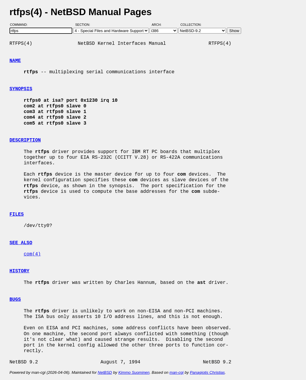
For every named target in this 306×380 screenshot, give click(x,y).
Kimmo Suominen (133, 372)
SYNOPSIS (20, 89)
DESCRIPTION (25, 140)
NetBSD (105, 372)
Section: (84, 24)
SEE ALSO (20, 243)
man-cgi (176, 372)
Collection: (190, 24)
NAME (15, 61)
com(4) (32, 254)
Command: (20, 24)
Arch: (159, 24)
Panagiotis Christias (207, 372)
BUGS (15, 299)
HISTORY (19, 271)
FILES (16, 214)
